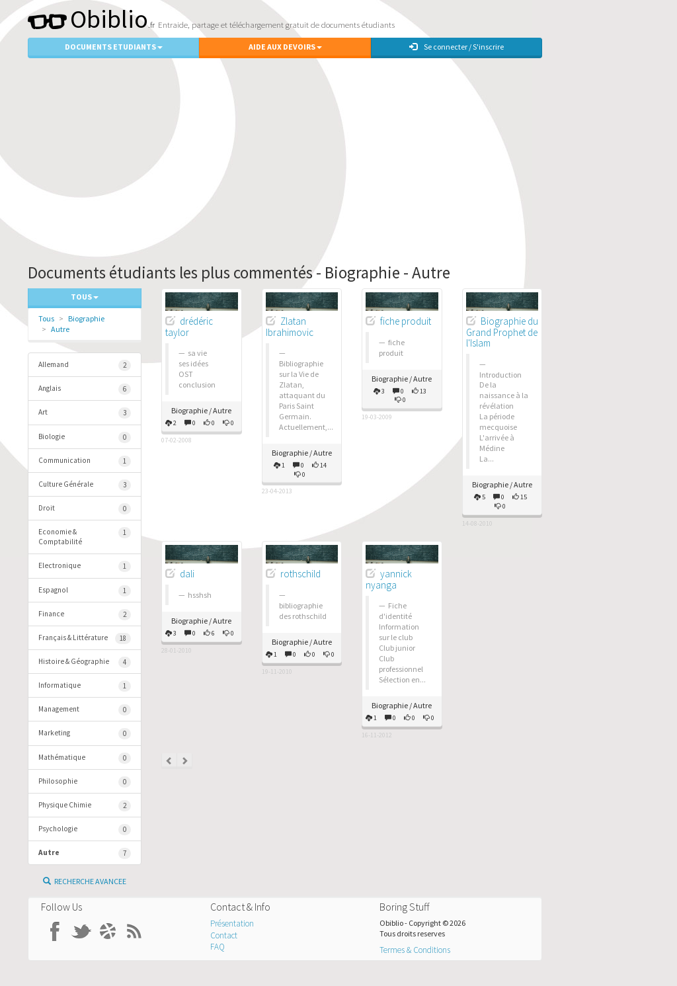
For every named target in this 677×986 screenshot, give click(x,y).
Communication (84, 461)
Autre (60, 329)
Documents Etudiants (114, 47)
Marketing (84, 733)
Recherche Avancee (84, 881)
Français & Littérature (84, 638)
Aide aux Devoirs (285, 47)
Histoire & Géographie (84, 662)
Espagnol (84, 590)
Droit (84, 508)
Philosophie (84, 782)
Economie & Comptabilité (84, 536)
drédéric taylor (189, 327)
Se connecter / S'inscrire (456, 47)
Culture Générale (84, 485)
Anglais (84, 389)
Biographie (86, 318)
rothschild (300, 573)
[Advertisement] (338, 157)
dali (187, 573)
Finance (84, 614)
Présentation (232, 923)
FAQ (217, 946)
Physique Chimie (84, 805)
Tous (46, 318)
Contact (223, 935)
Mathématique (84, 758)
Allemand (84, 365)
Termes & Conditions (414, 950)
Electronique (84, 566)
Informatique (84, 686)
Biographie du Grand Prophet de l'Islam (502, 332)
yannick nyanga (389, 579)
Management (84, 710)
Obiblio (88, 18)
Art (84, 413)
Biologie (84, 437)
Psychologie (84, 829)
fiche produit (405, 321)
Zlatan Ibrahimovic (289, 327)
